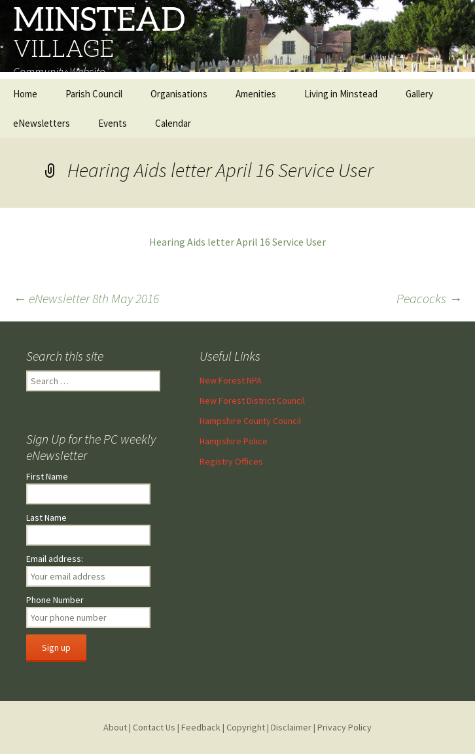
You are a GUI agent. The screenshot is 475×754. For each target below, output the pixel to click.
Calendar (173, 123)
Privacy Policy (344, 727)
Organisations (178, 94)
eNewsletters (41, 123)
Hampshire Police (234, 441)
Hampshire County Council (250, 421)
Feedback (200, 727)
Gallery (419, 94)
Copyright (245, 727)
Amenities (256, 94)
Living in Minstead (341, 94)
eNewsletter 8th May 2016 (86, 298)
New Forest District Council (252, 400)
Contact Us (154, 727)
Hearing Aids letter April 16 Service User (237, 241)
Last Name (46, 517)
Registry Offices (231, 461)
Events (112, 123)
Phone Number (55, 600)
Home (25, 94)
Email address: (54, 559)
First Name (47, 476)
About (115, 727)
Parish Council (93, 94)
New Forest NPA (231, 380)
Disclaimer (291, 727)
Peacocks (429, 298)
